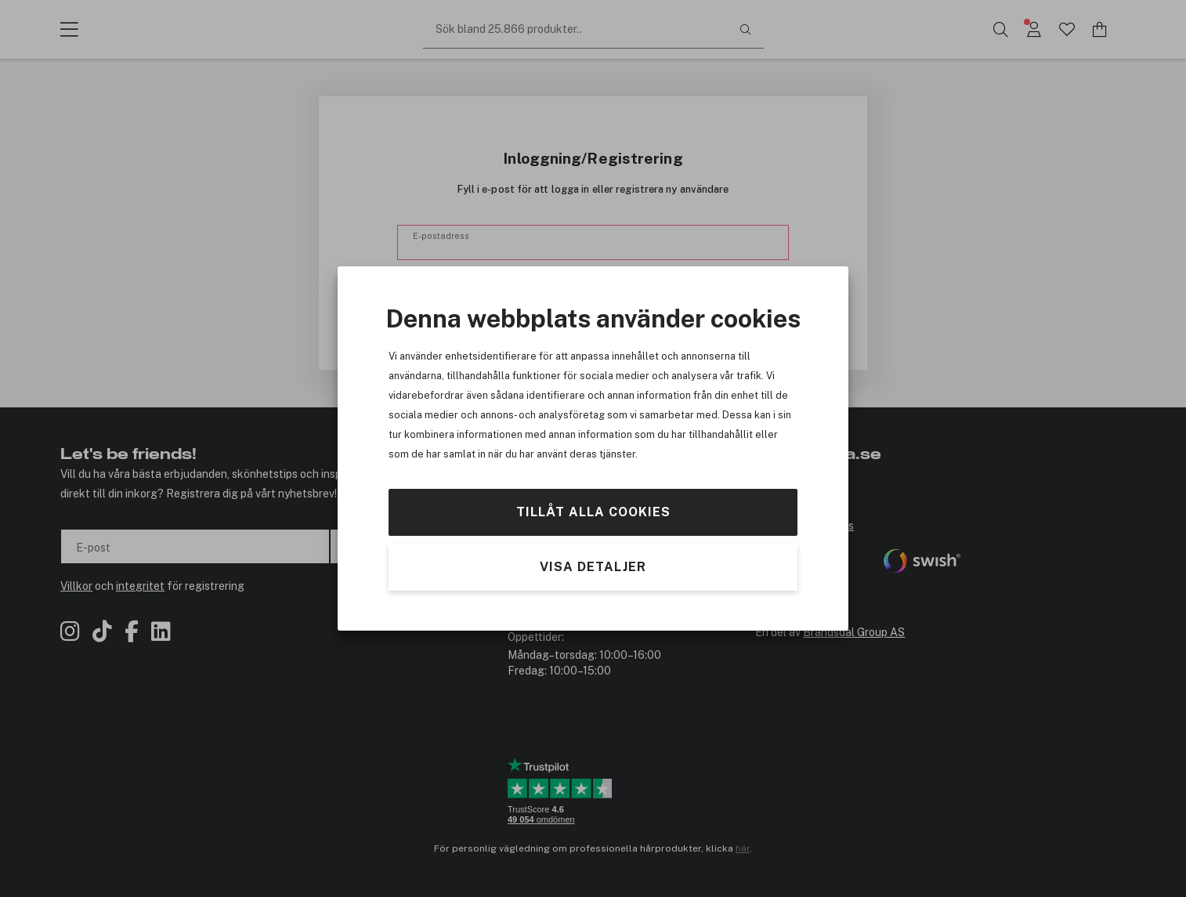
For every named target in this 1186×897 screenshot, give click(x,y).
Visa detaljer (593, 566)
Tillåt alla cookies (593, 512)
